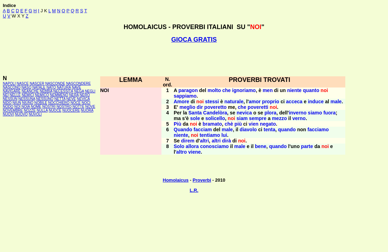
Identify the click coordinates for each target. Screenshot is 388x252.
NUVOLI (35, 114)
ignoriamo (244, 90)
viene (194, 152)
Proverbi (202, 180)
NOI (17, 106)
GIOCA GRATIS (194, 39)
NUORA (87, 110)
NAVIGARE (12, 91)
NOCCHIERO (59, 103)
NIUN (17, 103)
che (226, 90)
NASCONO (12, 87)
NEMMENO (59, 95)
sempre (257, 118)
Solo (179, 146)
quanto (311, 90)
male (336, 101)
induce (316, 101)
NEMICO (42, 95)
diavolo (248, 129)
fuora (329, 112)
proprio (270, 101)
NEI (6, 95)
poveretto (215, 107)
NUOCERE (71, 110)
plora (270, 112)
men (268, 90)
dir (200, 107)
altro (181, 152)
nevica (244, 112)
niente (294, 90)
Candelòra (215, 112)
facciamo (318, 129)
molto (214, 90)
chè (229, 124)
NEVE (71, 99)
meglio (187, 107)
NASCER (37, 83)
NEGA (79, 91)
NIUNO (27, 103)
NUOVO (21, 114)
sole (195, 118)
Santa (195, 112)
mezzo (279, 118)
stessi (212, 101)
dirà (226, 141)
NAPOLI (9, 83)
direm (187, 141)
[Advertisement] (194, 59)
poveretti (258, 107)
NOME (36, 106)
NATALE (38, 87)
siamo (315, 112)
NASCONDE (55, 83)
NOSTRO (63, 106)
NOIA (25, 106)
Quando (183, 129)
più (238, 124)
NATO (51, 87)
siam (242, 118)
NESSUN (10, 99)
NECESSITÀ (63, 91)
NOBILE (40, 103)
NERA (74, 95)
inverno (298, 112)
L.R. (194, 190)
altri (204, 141)
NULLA (42, 110)
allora (192, 146)
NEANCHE (30, 91)
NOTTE (78, 106)
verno (299, 118)
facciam (203, 129)
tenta (269, 129)
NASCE (22, 83)
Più (177, 124)
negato (268, 124)
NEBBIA (46, 91)
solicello (215, 118)
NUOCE (55, 110)
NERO (85, 95)
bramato (212, 124)
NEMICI (28, 95)
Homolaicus (176, 180)
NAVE (76, 87)
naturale (233, 101)
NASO (26, 87)
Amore (181, 101)
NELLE (15, 95)
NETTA (59, 99)
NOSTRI (49, 106)
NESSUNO (44, 99)
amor (255, 101)
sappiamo (185, 96)
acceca (294, 101)
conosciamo (214, 146)
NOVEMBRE (13, 110)
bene (260, 146)
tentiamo (210, 135)
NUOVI (8, 114)
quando (287, 129)
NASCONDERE (78, 83)
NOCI (86, 103)
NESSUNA (26, 99)
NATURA (64, 87)
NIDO (7, 103)
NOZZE (30, 110)
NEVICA (83, 99)
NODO (8, 106)
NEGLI (90, 91)
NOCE (75, 103)
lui (224, 135)
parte (307, 146)
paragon (188, 90)
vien (253, 124)
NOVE (90, 106)
